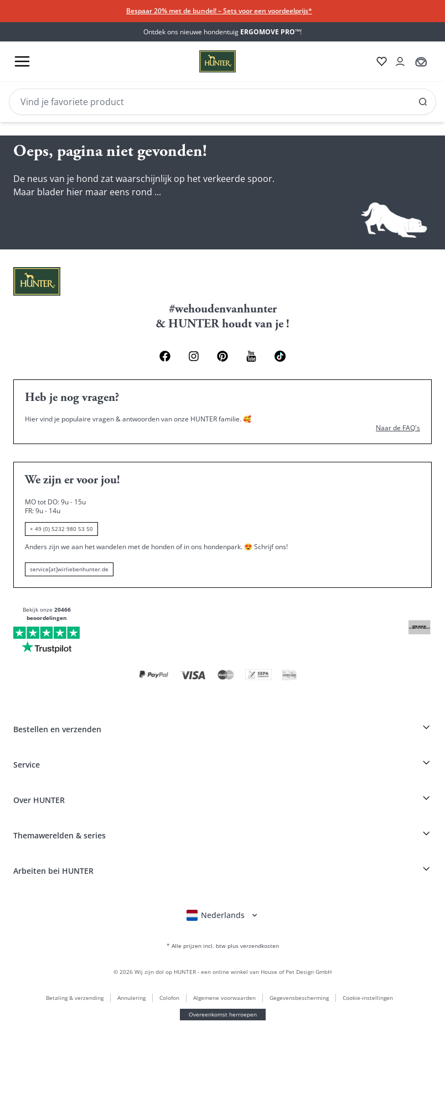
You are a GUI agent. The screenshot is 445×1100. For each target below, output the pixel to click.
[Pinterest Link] (44, 251)
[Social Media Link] (78, 249)
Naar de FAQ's (30, 859)
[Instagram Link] (28, 251)
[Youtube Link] (63, 248)
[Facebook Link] (12, 251)
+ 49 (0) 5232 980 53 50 (47, 917)
